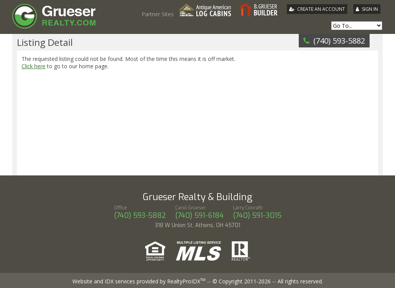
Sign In (370, 9)
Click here (33, 66)
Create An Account (321, 9)
